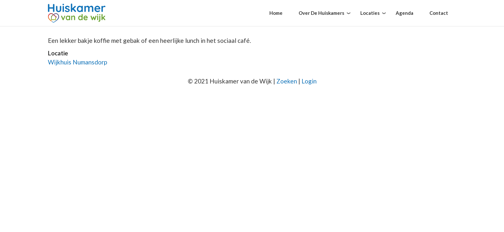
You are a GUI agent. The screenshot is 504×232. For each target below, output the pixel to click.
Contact (438, 13)
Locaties (370, 13)
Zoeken (286, 81)
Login (309, 81)
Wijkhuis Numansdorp (77, 62)
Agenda (404, 13)
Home (276, 13)
